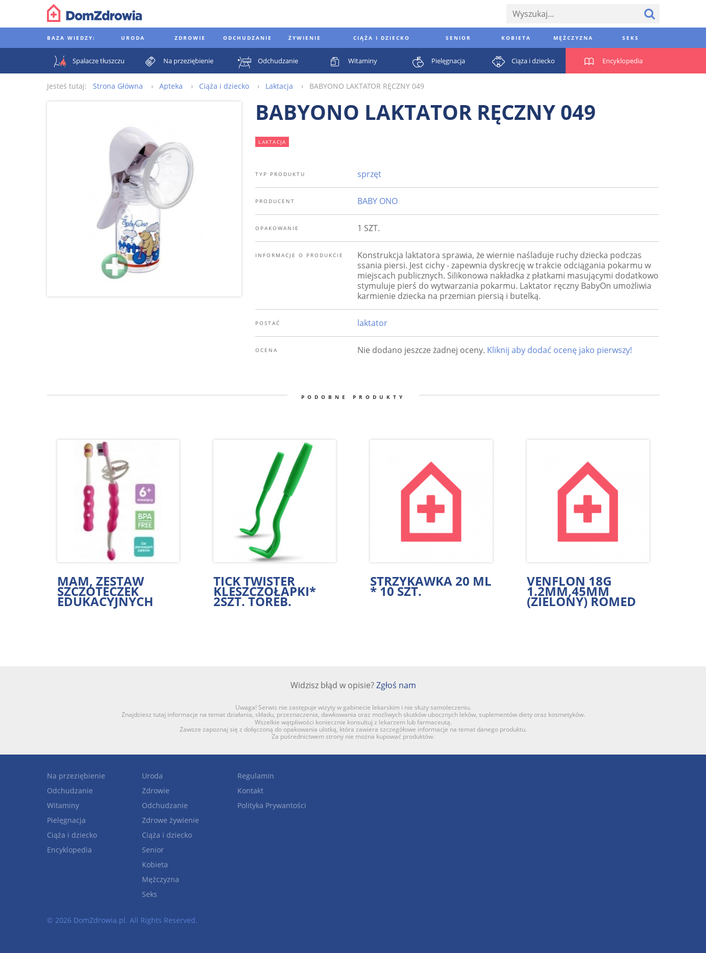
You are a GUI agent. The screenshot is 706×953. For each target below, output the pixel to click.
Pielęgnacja (66, 820)
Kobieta (155, 864)
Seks (149, 894)
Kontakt (250, 790)
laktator (372, 323)
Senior (153, 850)
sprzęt (369, 174)
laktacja (272, 141)
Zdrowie (155, 790)
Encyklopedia (69, 850)
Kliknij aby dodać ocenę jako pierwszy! (559, 350)
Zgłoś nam (396, 685)
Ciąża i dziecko (72, 835)
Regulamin (255, 776)
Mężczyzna (160, 879)
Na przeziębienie (76, 776)
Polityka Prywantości (271, 805)
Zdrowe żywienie (170, 820)
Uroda (152, 776)
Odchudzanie (70, 790)
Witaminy (63, 805)
